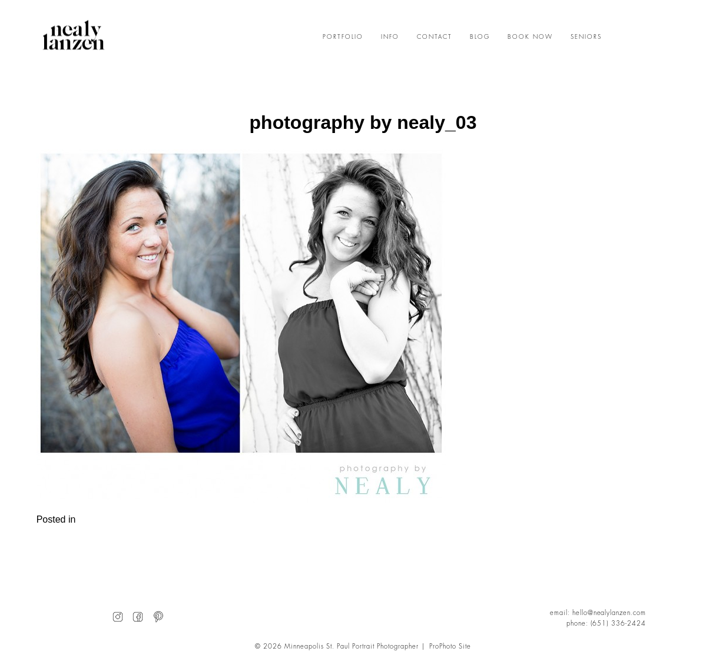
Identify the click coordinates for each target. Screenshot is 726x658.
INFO (390, 37)
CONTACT (434, 37)
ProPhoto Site (450, 646)
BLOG (480, 37)
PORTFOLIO (343, 37)
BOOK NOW (530, 37)
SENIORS (586, 37)
